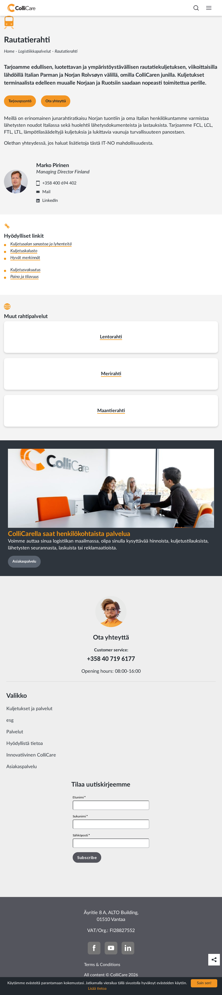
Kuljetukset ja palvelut (29, 708)
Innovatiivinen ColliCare (31, 755)
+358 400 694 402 (59, 183)
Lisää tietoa (97, 989)
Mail (46, 192)
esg (9, 720)
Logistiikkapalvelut (34, 51)
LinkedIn (50, 200)
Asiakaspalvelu (21, 766)
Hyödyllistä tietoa (24, 743)
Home (9, 51)
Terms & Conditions (102, 965)
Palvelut (14, 732)
